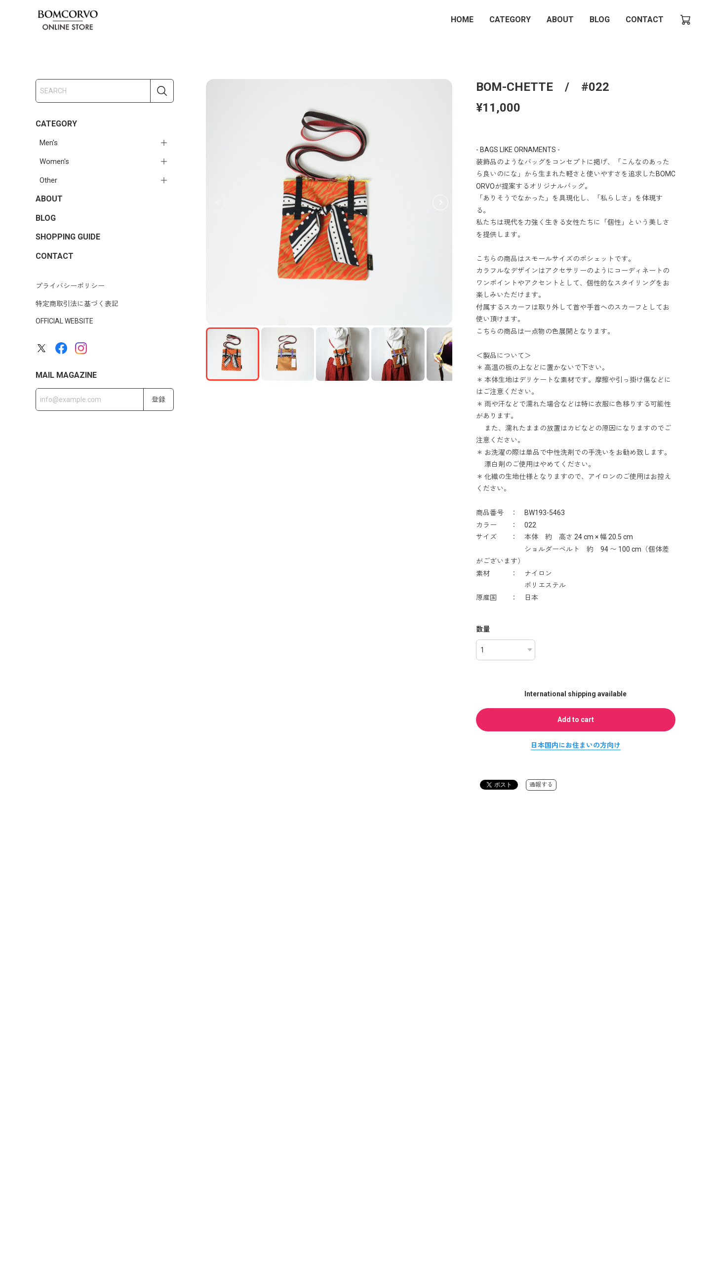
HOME (462, 19)
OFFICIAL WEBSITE (64, 321)
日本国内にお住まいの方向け (576, 745)
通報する (541, 784)
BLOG (600, 19)
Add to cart (575, 719)
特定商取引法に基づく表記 (77, 304)
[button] (440, 202)
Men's (49, 142)
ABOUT (560, 19)
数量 (483, 629)
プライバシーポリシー (70, 286)
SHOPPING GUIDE (68, 236)
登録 (158, 399)
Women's (54, 161)
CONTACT (645, 19)
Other (48, 180)
